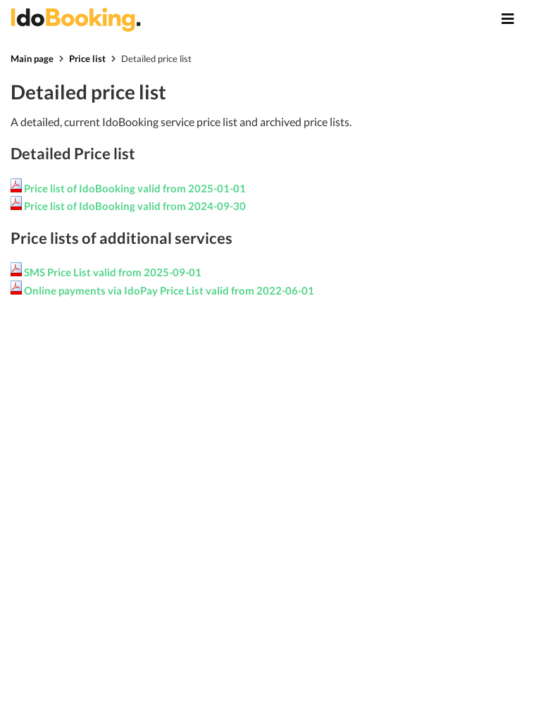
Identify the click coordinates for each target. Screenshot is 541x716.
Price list (87, 58)
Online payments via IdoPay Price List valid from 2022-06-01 (169, 290)
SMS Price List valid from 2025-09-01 (112, 272)
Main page (32, 58)
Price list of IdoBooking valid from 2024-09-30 (135, 205)
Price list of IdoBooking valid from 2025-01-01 (135, 188)
